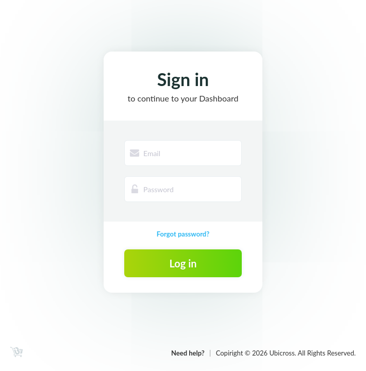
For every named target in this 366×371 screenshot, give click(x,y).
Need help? (188, 353)
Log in (182, 263)
